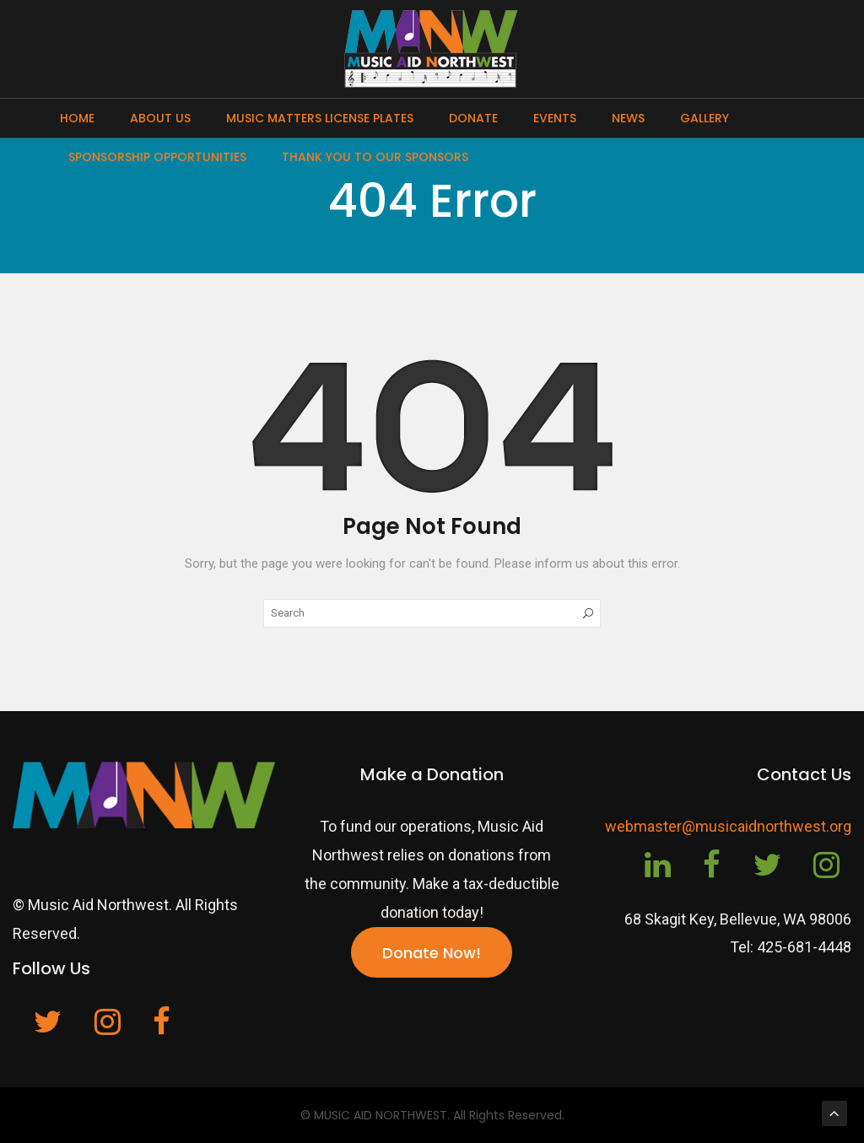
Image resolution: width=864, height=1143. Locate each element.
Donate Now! (431, 952)
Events (554, 118)
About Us (160, 118)
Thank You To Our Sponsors (375, 156)
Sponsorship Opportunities (157, 156)
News (628, 118)
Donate (473, 118)
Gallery (704, 118)
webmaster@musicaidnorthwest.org (728, 826)
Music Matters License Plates (319, 118)
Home (77, 118)
